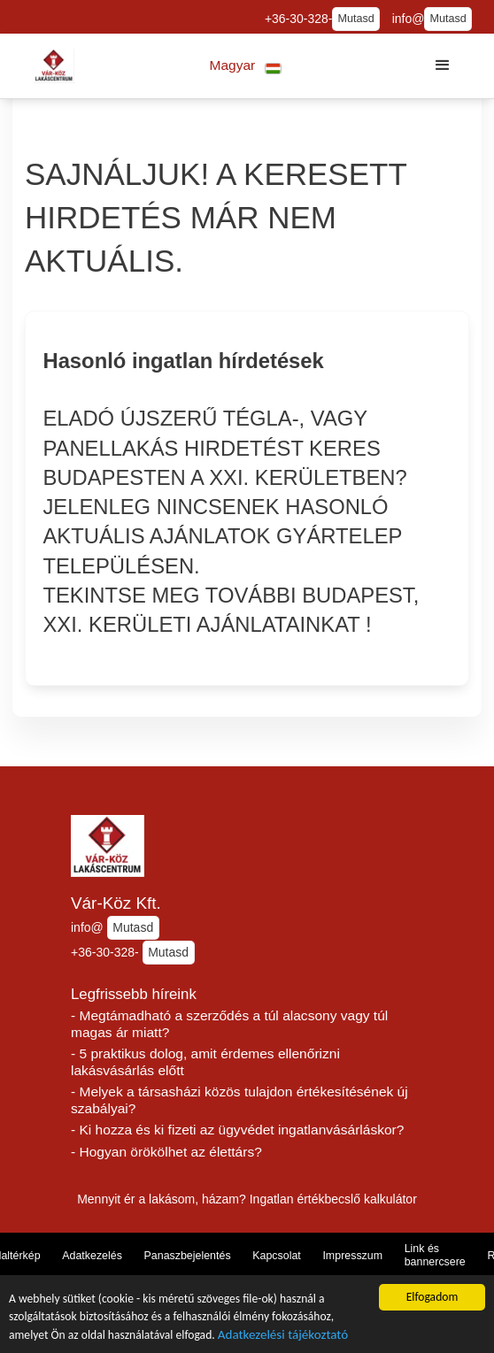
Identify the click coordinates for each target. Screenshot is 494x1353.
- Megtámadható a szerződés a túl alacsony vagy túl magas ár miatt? (229, 1024)
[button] (245, 66)
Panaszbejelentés (187, 1255)
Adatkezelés (92, 1255)
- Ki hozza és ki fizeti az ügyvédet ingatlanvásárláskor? (237, 1129)
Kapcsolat (276, 1255)
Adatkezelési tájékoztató (283, 1335)
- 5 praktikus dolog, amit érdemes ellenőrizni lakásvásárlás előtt (205, 1062)
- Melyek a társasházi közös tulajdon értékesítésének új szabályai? (239, 1100)
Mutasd (355, 18)
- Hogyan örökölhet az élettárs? (166, 1151)
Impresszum (352, 1255)
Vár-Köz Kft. (116, 903)
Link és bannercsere (435, 1255)
